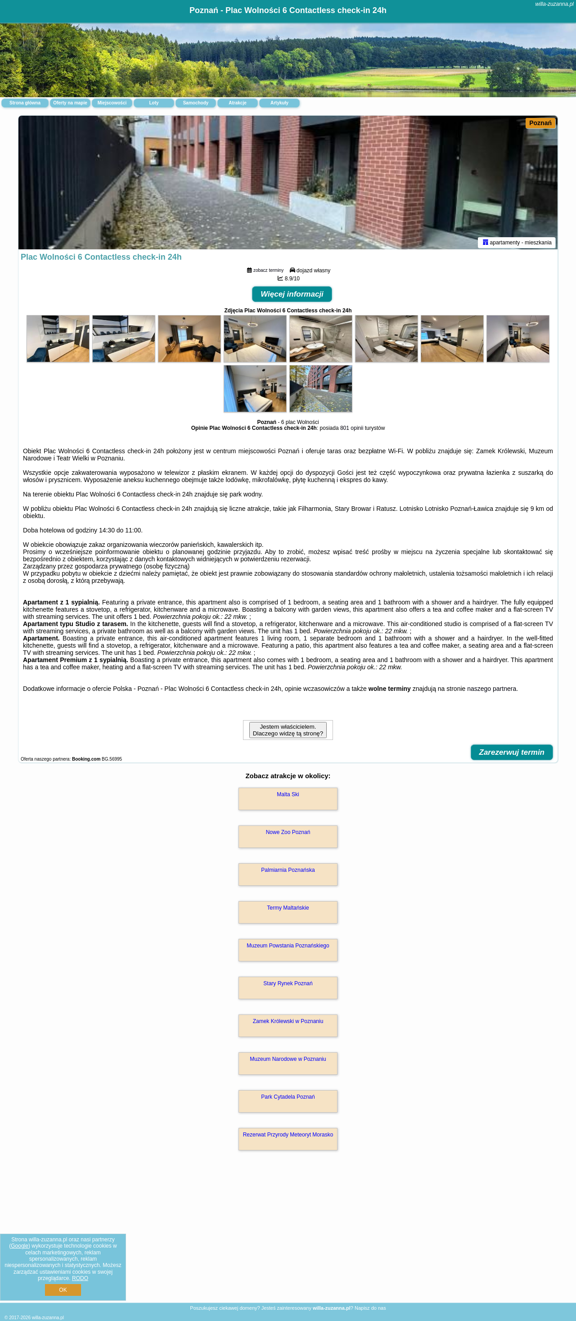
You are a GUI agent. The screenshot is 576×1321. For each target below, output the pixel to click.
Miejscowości (112, 102)
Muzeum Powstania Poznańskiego (288, 947)
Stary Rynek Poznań (287, 985)
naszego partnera (491, 690)
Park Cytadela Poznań (288, 1098)
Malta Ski (288, 796)
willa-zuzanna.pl (555, 4)
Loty (153, 102)
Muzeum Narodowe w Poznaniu (288, 1060)
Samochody (196, 102)
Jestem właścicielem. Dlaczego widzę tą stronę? (288, 731)
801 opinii (351, 429)
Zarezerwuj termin (512, 753)
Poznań (540, 122)
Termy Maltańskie (288, 909)
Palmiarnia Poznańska (288, 871)
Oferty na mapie (70, 102)
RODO (80, 1278)
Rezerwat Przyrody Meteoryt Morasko (288, 1136)
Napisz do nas (370, 1308)
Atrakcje (237, 102)
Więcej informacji (292, 295)
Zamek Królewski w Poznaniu (288, 1022)
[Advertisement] (288, 1236)
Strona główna (24, 102)
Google (19, 1246)
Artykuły (279, 102)
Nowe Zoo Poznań (288, 833)
